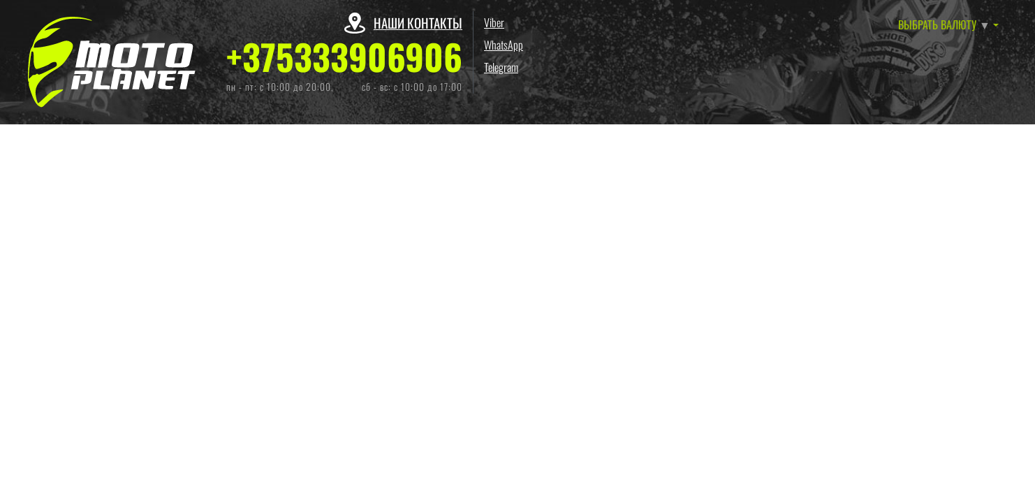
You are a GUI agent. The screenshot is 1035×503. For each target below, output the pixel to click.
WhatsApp (503, 44)
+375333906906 (344, 56)
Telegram (501, 67)
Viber (494, 22)
